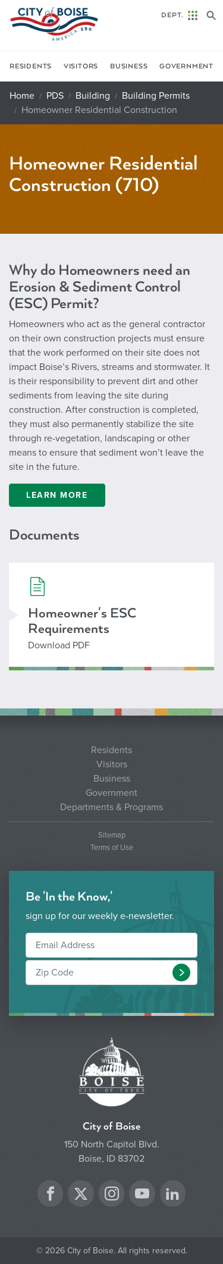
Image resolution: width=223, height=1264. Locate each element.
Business (128, 66)
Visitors (81, 66)
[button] (181, 972)
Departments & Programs (111, 807)
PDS (55, 96)
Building (93, 96)
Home (22, 96)
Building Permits (156, 96)
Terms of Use (111, 848)
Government (186, 66)
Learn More (57, 495)
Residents (31, 66)
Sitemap (111, 835)
